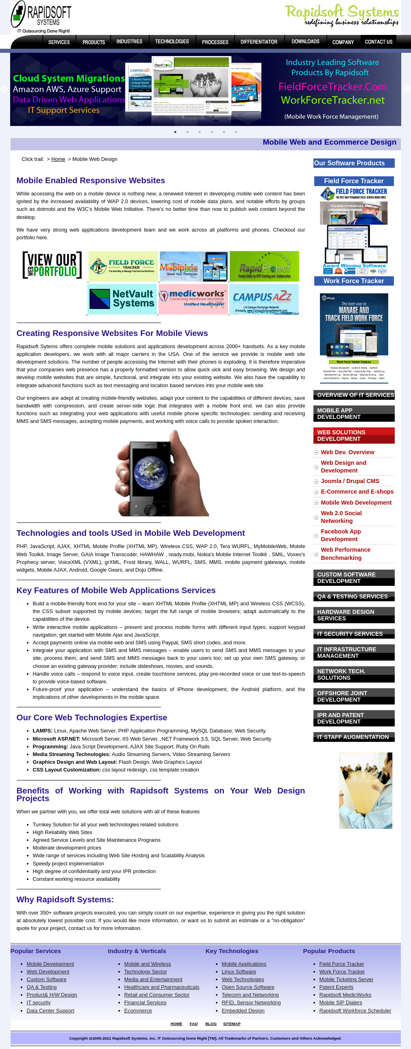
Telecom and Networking (250, 995)
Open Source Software (248, 987)
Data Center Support (50, 1011)
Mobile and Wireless (147, 964)
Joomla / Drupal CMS (350, 481)
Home (58, 159)
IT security (39, 1002)
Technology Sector (145, 972)
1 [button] (175, 132)
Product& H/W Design (52, 995)
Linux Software (239, 972)
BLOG (211, 1023)
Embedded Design (243, 1011)
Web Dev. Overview (347, 452)
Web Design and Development (344, 466)
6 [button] (236, 132)
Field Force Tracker (342, 964)
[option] (205, 89)
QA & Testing (42, 987)
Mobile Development (50, 964)
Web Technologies (243, 979)
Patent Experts (337, 987)
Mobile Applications (244, 964)
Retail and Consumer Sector (157, 995)
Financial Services (145, 1002)
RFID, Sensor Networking (251, 1002)
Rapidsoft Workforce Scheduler (355, 1011)
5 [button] (224, 132)
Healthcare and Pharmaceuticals (162, 987)
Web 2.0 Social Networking (341, 517)
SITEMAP (232, 1023)
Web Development (48, 972)
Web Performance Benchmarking (346, 553)
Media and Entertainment (153, 979)
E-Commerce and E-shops (357, 491)
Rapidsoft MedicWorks (346, 995)
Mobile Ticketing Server (347, 979)
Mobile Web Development (356, 502)
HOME (176, 1023)
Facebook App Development (341, 535)
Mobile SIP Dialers (341, 1002)
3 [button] (200, 132)
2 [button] (187, 132)
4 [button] (212, 132)
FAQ (194, 1023)
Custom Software (47, 979)
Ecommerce (138, 1011)
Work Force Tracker (342, 972)
